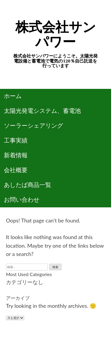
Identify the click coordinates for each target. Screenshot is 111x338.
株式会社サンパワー (55, 34)
